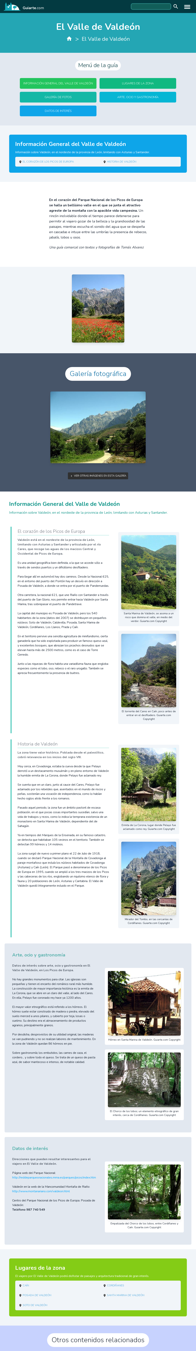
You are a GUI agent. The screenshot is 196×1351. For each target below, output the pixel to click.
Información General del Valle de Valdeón (58, 83)
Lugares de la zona (138, 83)
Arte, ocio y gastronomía (138, 97)
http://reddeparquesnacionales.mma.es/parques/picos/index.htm (54, 1177)
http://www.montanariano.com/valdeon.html (41, 1191)
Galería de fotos (58, 97)
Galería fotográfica (98, 373)
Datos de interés (58, 111)
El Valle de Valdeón (106, 39)
